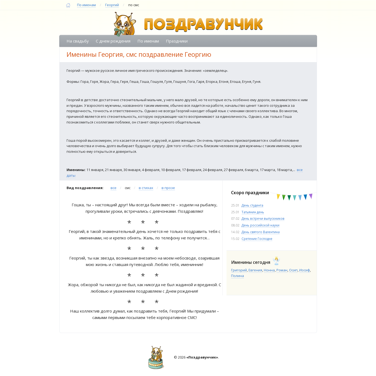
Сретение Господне (257, 238)
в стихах (146, 187)
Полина (237, 275)
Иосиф (304, 270)
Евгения (255, 270)
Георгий (112, 4)
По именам (86, 4)
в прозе (168, 187)
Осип (293, 270)
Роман (281, 270)
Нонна (269, 270)
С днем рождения (113, 41)
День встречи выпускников (263, 218)
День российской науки (260, 225)
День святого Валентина (261, 232)
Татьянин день (253, 212)
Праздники (177, 41)
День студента (252, 205)
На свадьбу (78, 41)
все (113, 187)
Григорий (239, 270)
